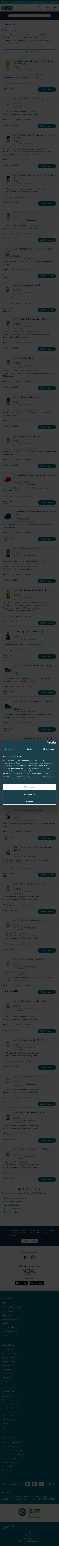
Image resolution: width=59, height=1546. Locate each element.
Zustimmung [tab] (10, 749)
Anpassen (29, 794)
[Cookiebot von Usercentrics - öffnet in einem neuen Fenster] (46, 742)
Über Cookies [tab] (48, 749)
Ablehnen (29, 801)
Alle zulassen (29, 787)
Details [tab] (29, 749)
